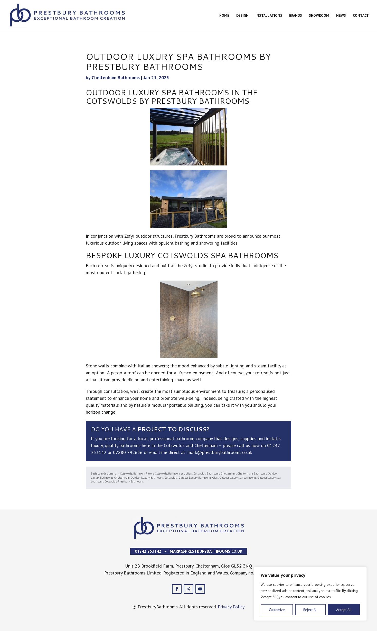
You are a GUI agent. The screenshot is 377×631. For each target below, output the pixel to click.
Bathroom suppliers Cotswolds (187, 473)
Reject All (310, 609)
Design (242, 16)
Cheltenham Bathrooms (116, 77)
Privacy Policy (231, 607)
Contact (361, 16)
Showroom (319, 16)
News (341, 16)
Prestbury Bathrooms (131, 481)
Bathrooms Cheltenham (221, 473)
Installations (269, 16)
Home (224, 16)
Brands (295, 16)
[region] (310, 594)
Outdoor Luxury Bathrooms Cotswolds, (154, 477)
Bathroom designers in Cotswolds (111, 473)
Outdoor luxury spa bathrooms (237, 477)
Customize (277, 609)
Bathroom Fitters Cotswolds (150, 473)
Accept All (344, 609)
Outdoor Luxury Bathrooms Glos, (198, 477)
